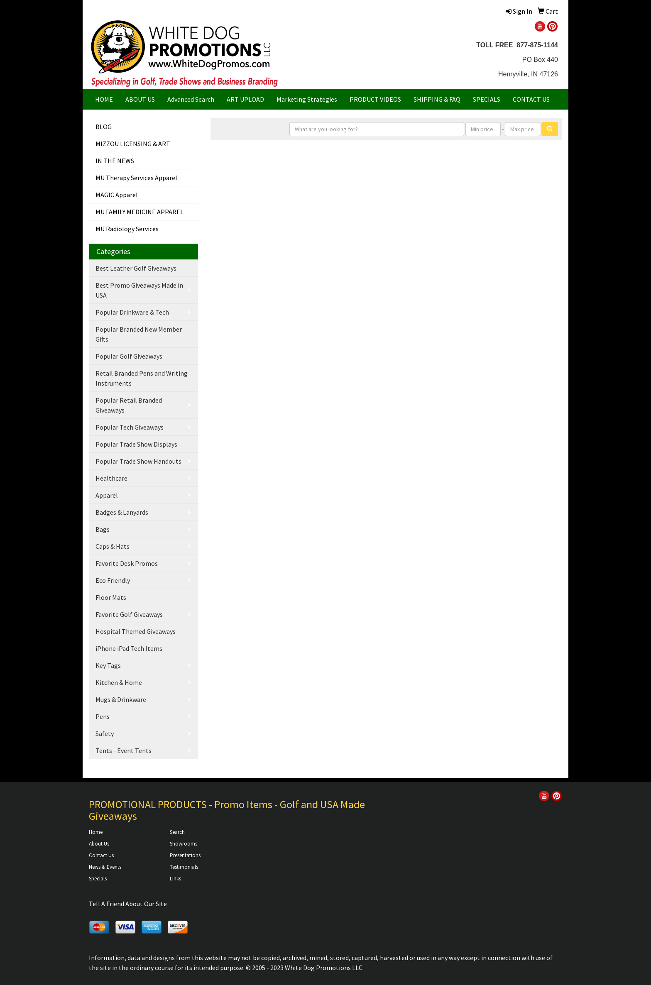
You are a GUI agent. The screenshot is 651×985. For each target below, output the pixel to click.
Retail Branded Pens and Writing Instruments (141, 378)
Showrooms (183, 843)
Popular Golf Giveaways (128, 356)
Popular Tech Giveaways (129, 427)
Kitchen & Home (118, 682)
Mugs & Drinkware (120, 699)
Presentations (185, 855)
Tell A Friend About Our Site (128, 903)
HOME (104, 99)
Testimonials (184, 866)
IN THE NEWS (114, 160)
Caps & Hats (112, 546)
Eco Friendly (112, 580)
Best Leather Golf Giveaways (135, 268)
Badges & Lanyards (121, 512)
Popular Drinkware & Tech (132, 312)
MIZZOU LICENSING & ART (132, 143)
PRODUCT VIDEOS (375, 99)
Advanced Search (190, 99)
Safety (104, 733)
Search (177, 832)
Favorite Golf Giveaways (129, 614)
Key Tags (108, 665)
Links (175, 878)
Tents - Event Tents (123, 750)
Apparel (106, 495)
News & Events (105, 866)
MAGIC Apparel (116, 195)
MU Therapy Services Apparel (136, 178)
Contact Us (101, 855)
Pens (102, 716)
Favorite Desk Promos (126, 563)
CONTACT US (531, 99)
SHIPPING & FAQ (437, 99)
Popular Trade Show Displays (136, 444)
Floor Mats (110, 597)
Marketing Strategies (307, 99)
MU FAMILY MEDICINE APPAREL (139, 212)
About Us (99, 843)
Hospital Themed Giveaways (135, 631)
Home (96, 832)
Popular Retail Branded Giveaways (128, 405)
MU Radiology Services (127, 229)
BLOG (103, 126)
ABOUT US (140, 99)
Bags (102, 529)
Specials (98, 878)
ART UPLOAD (245, 99)
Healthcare (111, 478)
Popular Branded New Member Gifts (138, 334)
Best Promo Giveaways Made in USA (139, 290)
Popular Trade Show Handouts (138, 461)
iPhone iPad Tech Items (128, 648)
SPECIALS (486, 99)
